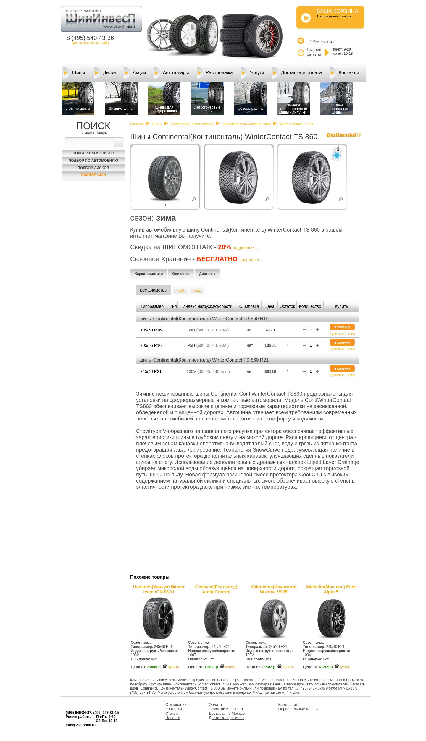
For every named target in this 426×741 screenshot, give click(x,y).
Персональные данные (299, 709)
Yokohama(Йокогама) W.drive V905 (274, 589)
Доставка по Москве (227, 713)
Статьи (171, 713)
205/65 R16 (151, 345)
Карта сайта (289, 704)
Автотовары (171, 73)
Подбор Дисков (93, 168)
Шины (74, 73)
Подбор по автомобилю (93, 160)
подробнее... (245, 247)
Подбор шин (93, 175)
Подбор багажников (93, 153)
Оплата (215, 704)
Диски (105, 73)
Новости (172, 718)
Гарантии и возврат (226, 709)
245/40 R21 (151, 371)
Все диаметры (153, 290)
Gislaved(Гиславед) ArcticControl (216, 589)
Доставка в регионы (226, 718)
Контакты (344, 73)
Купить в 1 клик (342, 334)
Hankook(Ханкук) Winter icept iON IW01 (159, 589)
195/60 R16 (151, 330)
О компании (176, 704)
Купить (173, 667)
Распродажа (215, 73)
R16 (180, 290)
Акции (135, 73)
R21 (197, 290)
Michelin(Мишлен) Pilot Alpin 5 (331, 589)
